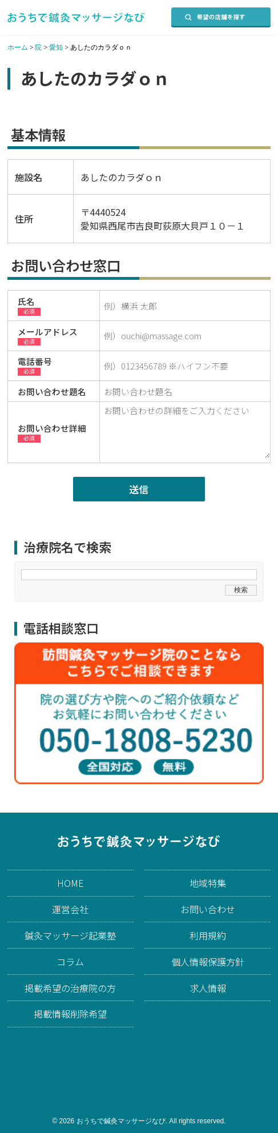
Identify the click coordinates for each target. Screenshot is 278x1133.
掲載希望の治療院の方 (70, 988)
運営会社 (70, 909)
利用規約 (208, 935)
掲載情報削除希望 (70, 1013)
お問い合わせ (207, 909)
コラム (70, 961)
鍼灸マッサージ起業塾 (70, 935)
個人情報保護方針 (207, 961)
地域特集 (208, 882)
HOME (70, 882)
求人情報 (208, 988)
